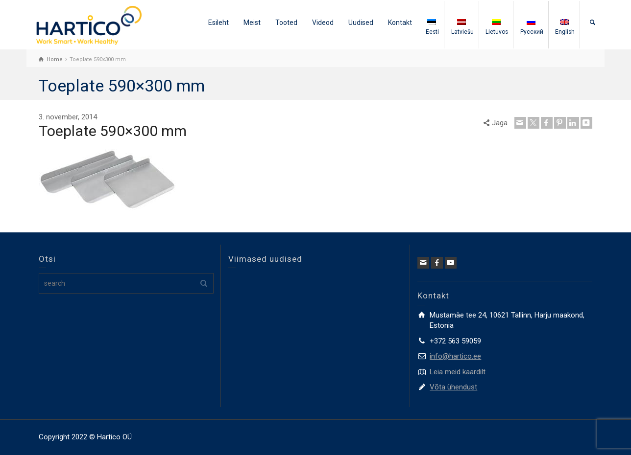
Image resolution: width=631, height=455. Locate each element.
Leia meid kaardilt (457, 371)
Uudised (360, 22)
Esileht (218, 22)
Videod (323, 22)
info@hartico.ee (455, 356)
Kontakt (400, 22)
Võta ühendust (453, 387)
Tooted (286, 22)
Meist (252, 22)
